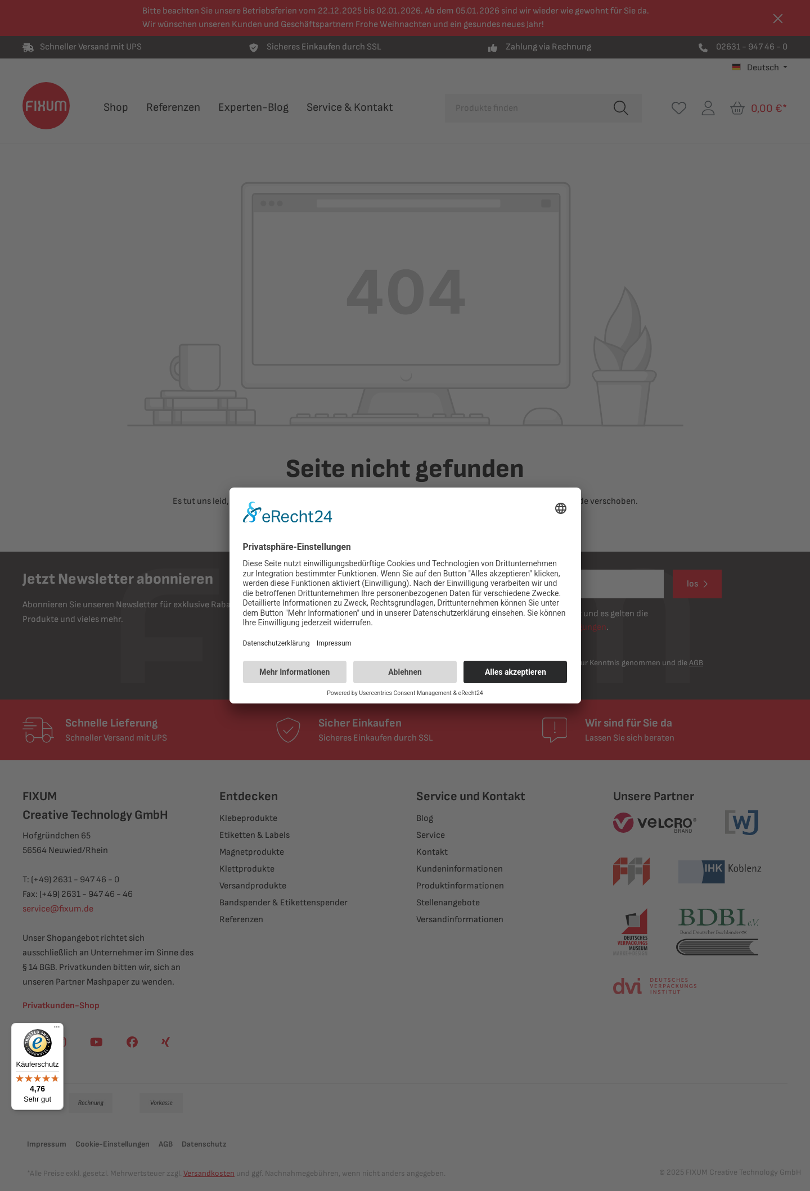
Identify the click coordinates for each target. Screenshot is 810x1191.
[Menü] (57, 1029)
